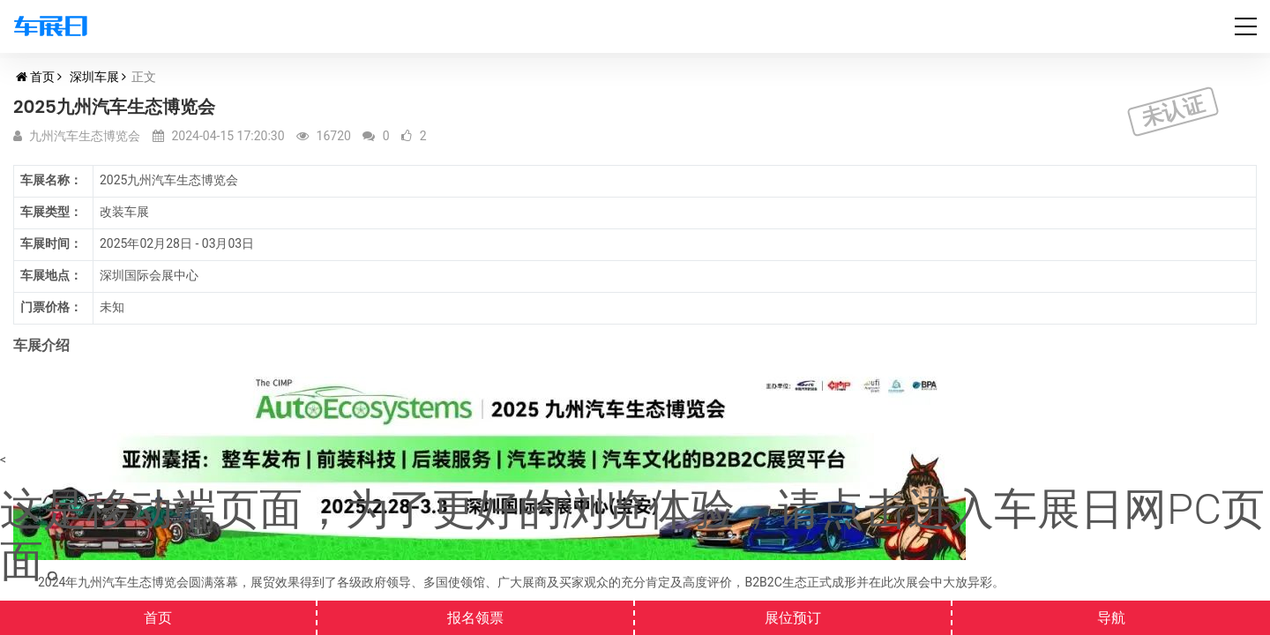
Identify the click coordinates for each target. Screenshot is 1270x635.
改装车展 (124, 212)
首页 (42, 77)
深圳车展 (94, 77)
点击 (864, 509)
